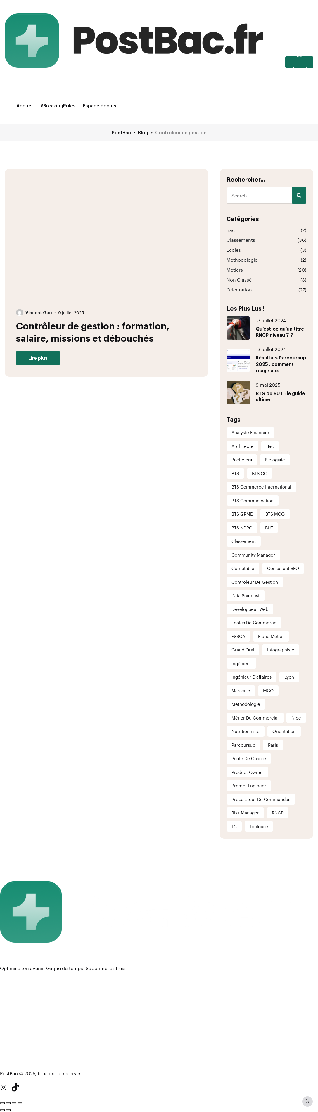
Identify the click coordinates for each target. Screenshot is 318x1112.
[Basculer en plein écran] (8, 1103)
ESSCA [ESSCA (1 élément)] (238, 636)
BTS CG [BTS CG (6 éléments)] (259, 473)
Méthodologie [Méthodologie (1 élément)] (245, 704)
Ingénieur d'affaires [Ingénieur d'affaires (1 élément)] (251, 677)
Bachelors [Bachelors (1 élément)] (241, 459)
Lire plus (38, 358)
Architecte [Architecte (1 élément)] (242, 446)
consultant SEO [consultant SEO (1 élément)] (283, 568)
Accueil (25, 105)
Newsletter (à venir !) (24, 1059)
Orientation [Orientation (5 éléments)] (284, 731)
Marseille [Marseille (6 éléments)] (240, 690)
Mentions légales (19, 1010)
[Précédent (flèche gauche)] (2, 1110)
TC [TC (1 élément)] (234, 826)
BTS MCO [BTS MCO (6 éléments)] (275, 514)
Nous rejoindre (17, 1019)
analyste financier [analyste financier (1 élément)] (250, 432)
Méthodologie (242, 260)
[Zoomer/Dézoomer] (2, 1103)
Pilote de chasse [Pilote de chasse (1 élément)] (248, 758)
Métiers (235, 269)
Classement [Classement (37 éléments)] (243, 541)
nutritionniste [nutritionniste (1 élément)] (245, 731)
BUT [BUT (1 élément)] (269, 527)
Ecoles (234, 250)
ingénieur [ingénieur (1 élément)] (241, 663)
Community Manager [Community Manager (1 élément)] (253, 554)
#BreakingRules (58, 105)
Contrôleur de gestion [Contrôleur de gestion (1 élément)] (254, 582)
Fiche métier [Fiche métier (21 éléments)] (271, 636)
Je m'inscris (299, 62)
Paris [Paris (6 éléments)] (273, 745)
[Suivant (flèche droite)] (8, 1110)
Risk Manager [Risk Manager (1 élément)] (245, 812)
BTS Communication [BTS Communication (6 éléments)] (252, 500)
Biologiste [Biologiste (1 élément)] (275, 459)
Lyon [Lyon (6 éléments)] (289, 677)
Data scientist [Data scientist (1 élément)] (245, 595)
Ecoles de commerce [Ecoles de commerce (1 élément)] (253, 622)
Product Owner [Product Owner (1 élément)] (247, 772)
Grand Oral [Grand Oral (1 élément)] (242, 649)
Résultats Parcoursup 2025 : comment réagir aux (281, 364)
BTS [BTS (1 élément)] (235, 473)
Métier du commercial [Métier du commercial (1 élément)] (255, 717)
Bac (231, 230)
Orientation (239, 289)
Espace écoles (99, 105)
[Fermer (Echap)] (20, 1103)
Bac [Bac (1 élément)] (270, 446)
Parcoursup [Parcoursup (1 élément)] (243, 745)
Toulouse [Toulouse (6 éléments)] (259, 826)
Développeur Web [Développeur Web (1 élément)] (249, 609)
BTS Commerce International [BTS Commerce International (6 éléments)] (261, 486)
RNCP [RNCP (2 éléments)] (278, 812)
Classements (241, 240)
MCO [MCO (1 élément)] (268, 690)
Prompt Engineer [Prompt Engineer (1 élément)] (248, 785)
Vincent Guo (38, 312)
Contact (9, 1029)
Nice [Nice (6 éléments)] (296, 717)
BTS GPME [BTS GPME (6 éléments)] (242, 514)
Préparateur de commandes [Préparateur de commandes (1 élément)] (260, 799)
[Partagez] (14, 1103)
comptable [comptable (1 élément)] (242, 568)
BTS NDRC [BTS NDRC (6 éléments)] (241, 527)
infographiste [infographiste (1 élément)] (280, 649)
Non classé (239, 279)
